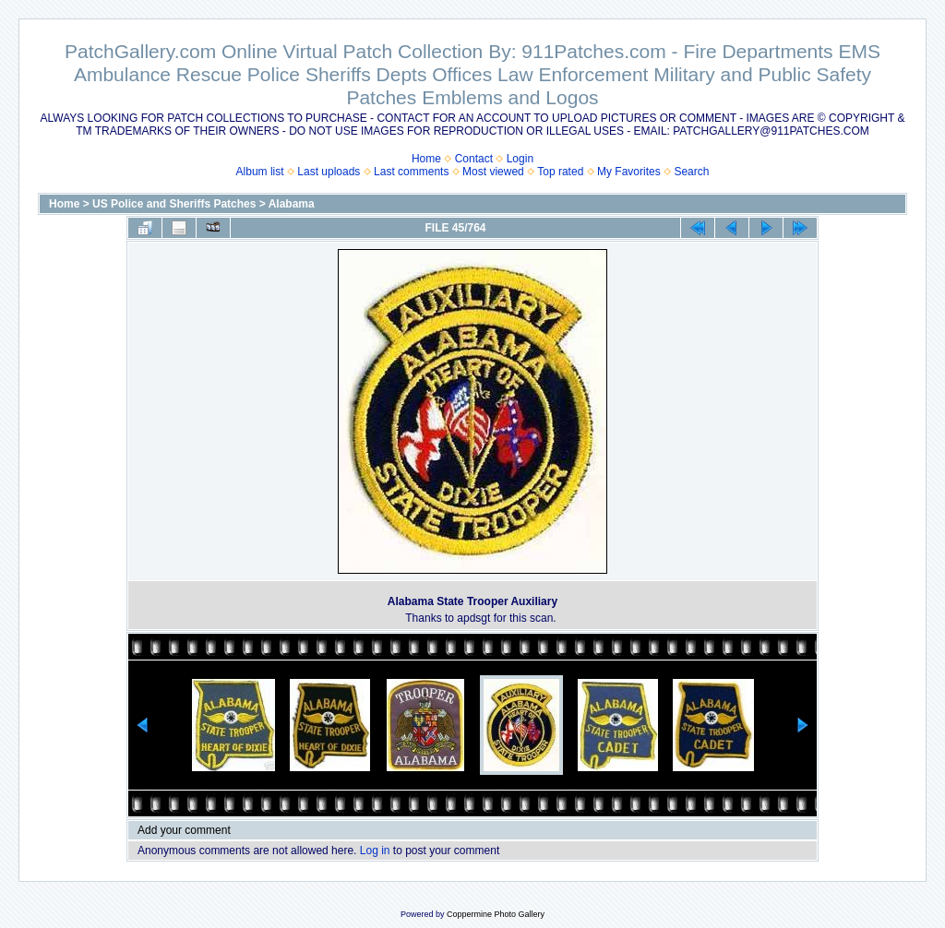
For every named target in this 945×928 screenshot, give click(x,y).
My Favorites (629, 171)
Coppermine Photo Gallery (495, 914)
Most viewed (493, 171)
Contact (474, 158)
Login (520, 158)
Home (426, 158)
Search (691, 171)
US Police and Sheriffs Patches (174, 203)
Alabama (292, 203)
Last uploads (328, 171)
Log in (375, 850)
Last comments (411, 171)
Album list (260, 171)
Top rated (560, 171)
